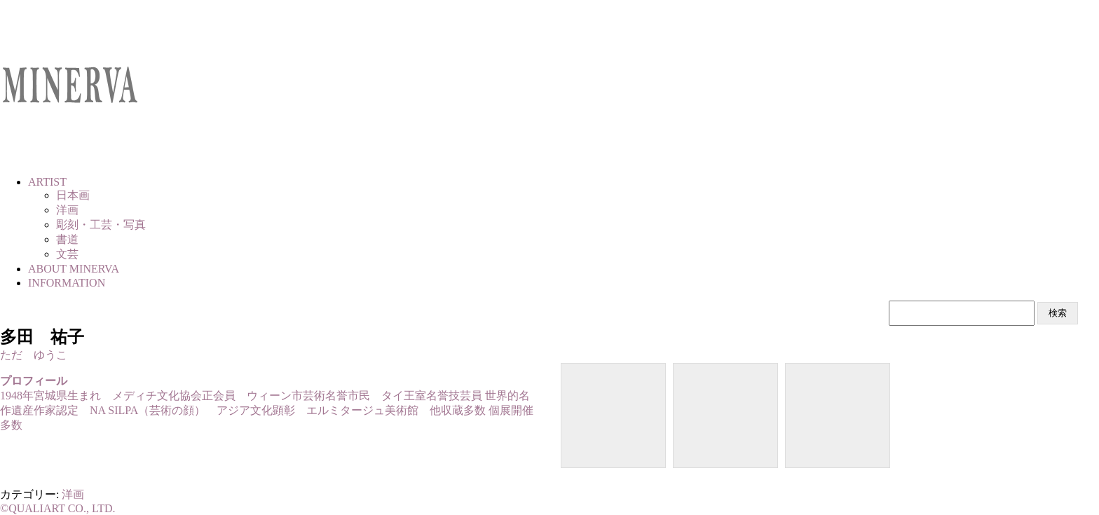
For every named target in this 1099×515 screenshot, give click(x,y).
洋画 (73, 494)
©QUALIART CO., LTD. (58, 508)
